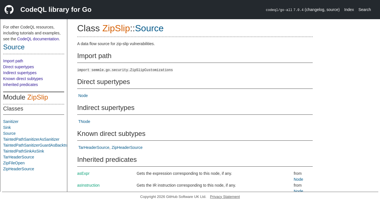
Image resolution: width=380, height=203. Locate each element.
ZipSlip (37, 97)
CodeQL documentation (38, 39)
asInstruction (88, 185)
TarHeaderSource (18, 157)
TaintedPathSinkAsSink (23, 151)
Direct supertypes (18, 67)
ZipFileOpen (14, 163)
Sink (7, 127)
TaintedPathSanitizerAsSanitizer (31, 139)
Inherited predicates (20, 84)
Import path (13, 61)
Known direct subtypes (23, 78)
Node (83, 95)
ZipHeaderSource (18, 169)
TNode (84, 121)
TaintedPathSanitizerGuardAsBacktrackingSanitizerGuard (53, 145)
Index (349, 9)
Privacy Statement (225, 197)
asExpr (83, 173)
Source (14, 47)
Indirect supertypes (19, 72)
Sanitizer (10, 121)
